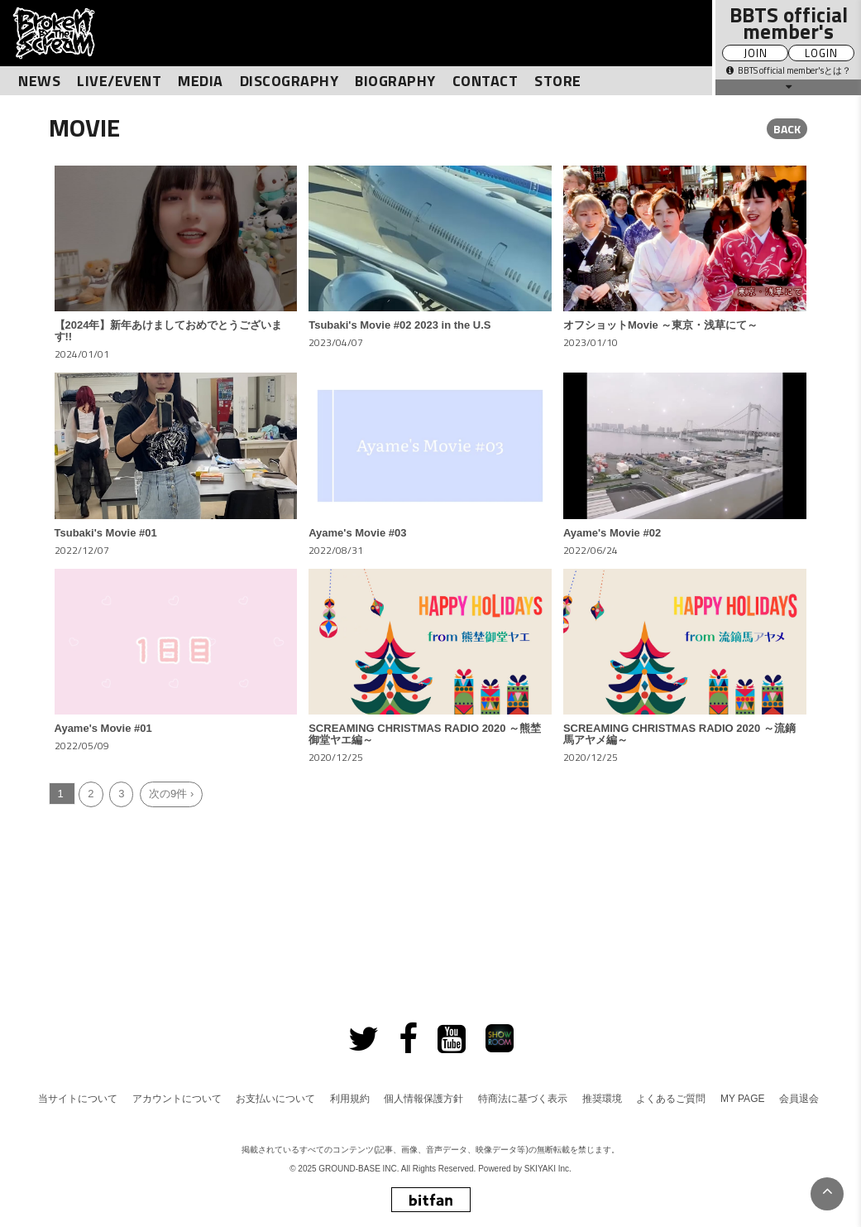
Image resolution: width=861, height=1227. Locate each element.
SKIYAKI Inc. (548, 1168)
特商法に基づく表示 (522, 1098)
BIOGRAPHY (395, 81)
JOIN (756, 53)
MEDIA (200, 81)
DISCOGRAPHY (289, 81)
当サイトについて (77, 1098)
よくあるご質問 (671, 1098)
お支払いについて (275, 1098)
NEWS (39, 81)
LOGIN (821, 53)
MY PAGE (742, 1098)
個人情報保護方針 (423, 1098)
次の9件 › (171, 793)
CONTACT (485, 81)
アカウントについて (177, 1098)
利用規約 (350, 1098)
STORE (557, 81)
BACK (787, 128)
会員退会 (799, 1098)
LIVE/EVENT (119, 81)
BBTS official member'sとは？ (788, 70)
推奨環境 (602, 1098)
